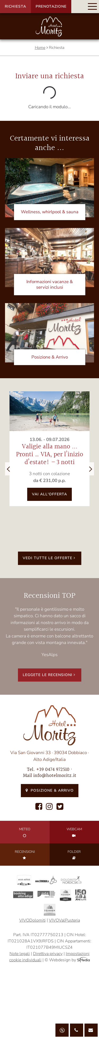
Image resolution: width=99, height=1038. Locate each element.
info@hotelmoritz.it (54, 776)
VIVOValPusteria (64, 920)
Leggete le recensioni (50, 674)
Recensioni (25, 854)
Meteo (25, 832)
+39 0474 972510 (52, 770)
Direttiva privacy (48, 954)
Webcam (74, 832)
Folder (74, 854)
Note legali (20, 954)
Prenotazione (51, 6)
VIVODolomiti (32, 920)
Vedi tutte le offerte (50, 558)
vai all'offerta (49, 494)
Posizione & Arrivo (50, 790)
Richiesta (15, 6)
